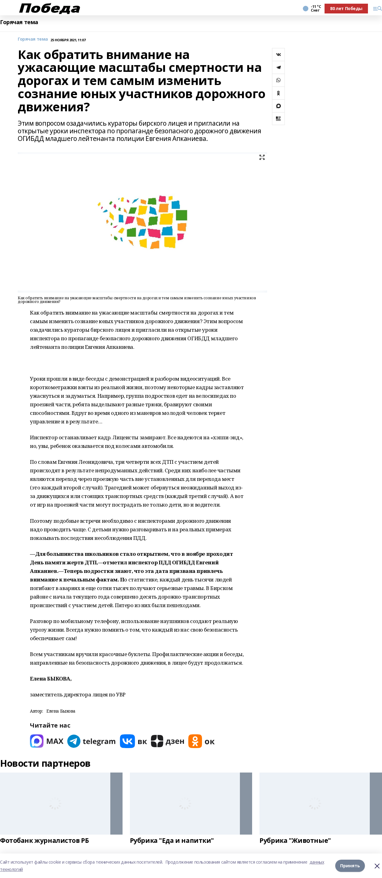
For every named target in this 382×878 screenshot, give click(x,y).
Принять (350, 866)
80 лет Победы (346, 8)
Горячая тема (19, 22)
